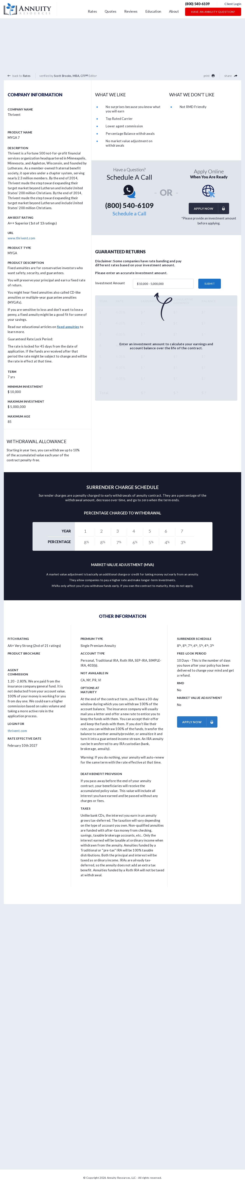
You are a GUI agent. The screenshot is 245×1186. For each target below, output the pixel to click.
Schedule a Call (129, 213)
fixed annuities (68, 327)
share (230, 75)
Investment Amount (110, 283)
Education (153, 11)
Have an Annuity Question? (213, 11)
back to (19, 75)
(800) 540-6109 (197, 4)
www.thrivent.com (21, 238)
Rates (92, 11)
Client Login (233, 4)
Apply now (211, 208)
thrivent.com (17, 731)
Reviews (131, 11)
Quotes (111, 11)
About (174, 11)
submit (209, 283)
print (209, 75)
